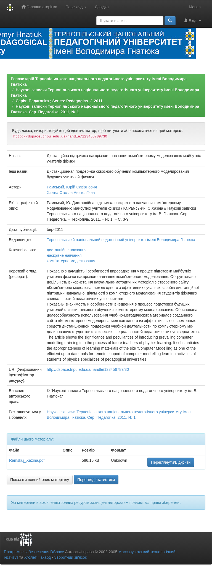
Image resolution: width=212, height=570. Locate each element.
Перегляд (75, 7)
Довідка (101, 7)
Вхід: (192, 20)
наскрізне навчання (64, 255)
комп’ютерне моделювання (71, 261)
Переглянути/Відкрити (170, 462)
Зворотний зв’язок (70, 557)
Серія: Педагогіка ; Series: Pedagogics (52, 101)
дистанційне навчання (67, 250)
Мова (195, 7)
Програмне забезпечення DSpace (34, 552)
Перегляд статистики (96, 479)
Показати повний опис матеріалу (39, 479)
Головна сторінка (39, 6)
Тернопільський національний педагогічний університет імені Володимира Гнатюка (121, 239)
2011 (98, 101)
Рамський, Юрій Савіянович (72, 187)
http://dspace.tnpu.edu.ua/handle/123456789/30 (88, 369)
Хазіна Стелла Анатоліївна (71, 192)
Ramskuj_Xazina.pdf (26, 460)
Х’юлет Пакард (37, 557)
